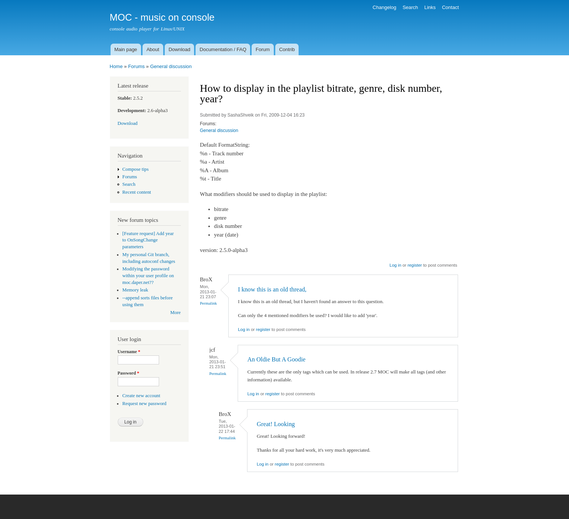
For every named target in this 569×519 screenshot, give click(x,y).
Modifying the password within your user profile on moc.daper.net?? (148, 275)
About (152, 49)
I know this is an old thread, (272, 289)
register (415, 265)
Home (116, 66)
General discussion (171, 66)
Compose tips (135, 169)
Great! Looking (276, 424)
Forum (263, 49)
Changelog (384, 7)
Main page (125, 49)
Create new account (141, 395)
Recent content (136, 192)
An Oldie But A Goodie (276, 359)
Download (179, 49)
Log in (395, 265)
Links (429, 7)
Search (410, 7)
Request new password (144, 403)
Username (129, 351)
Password (129, 373)
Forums (136, 66)
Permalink (208, 303)
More (175, 312)
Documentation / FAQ (223, 49)
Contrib (287, 49)
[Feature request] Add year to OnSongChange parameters (148, 240)
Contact (450, 7)
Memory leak (135, 290)
